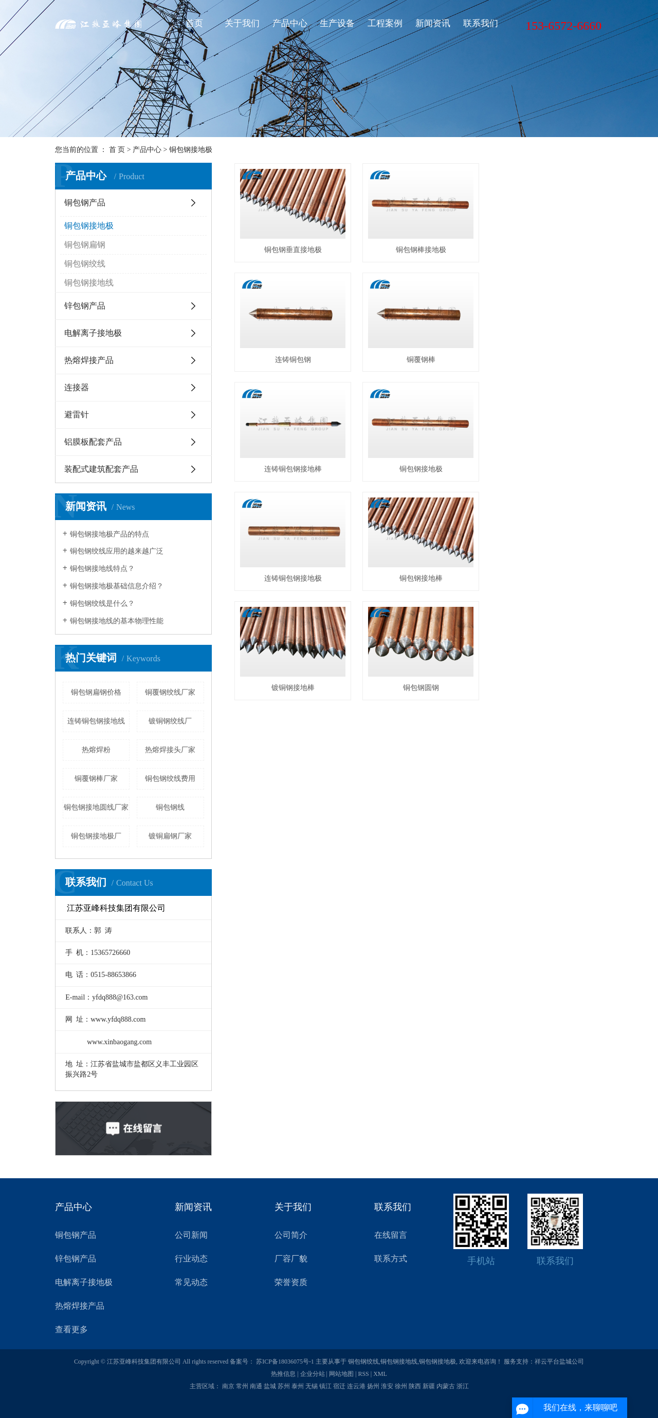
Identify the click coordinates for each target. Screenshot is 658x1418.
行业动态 (191, 1258)
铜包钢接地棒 (419, 466)
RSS (363, 1373)
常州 (242, 1386)
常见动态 (191, 1282)
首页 (194, 23)
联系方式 (390, 1258)
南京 (228, 1386)
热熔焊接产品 (89, 360)
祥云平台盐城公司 (559, 1361)
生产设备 (337, 23)
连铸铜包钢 (545, 249)
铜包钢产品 (84, 202)
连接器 (76, 387)
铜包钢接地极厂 (96, 836)
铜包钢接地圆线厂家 (96, 807)
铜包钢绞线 (84, 263)
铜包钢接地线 (89, 282)
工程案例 (385, 23)
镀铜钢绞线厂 (170, 721)
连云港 (356, 1386)
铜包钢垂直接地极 (292, 249)
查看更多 (71, 1329)
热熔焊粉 (96, 750)
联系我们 (480, 23)
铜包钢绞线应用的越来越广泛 (116, 551)
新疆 (429, 1386)
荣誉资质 (291, 1282)
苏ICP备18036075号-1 (285, 1361)
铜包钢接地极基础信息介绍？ (116, 586)
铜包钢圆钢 (292, 575)
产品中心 (289, 23)
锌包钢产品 (84, 305)
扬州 (373, 1386)
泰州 (297, 1386)
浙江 (462, 1386)
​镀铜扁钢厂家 (170, 836)
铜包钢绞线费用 (170, 778)
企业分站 (312, 1373)
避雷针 (76, 414)
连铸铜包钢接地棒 (419, 357)
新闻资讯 (432, 23)
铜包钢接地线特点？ (102, 568)
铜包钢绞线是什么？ (102, 603)
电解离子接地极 (93, 333)
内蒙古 (445, 1386)
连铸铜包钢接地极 (292, 466)
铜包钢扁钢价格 (96, 692)
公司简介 (291, 1235)
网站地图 (341, 1373)
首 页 (117, 150)
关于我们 (242, 23)
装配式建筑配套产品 (101, 469)
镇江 (325, 1386)
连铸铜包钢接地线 (96, 721)
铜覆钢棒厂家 (96, 778)
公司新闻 (191, 1235)
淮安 (387, 1386)
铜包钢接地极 (190, 150)
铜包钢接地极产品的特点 (109, 534)
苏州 (284, 1386)
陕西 (415, 1386)
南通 (256, 1386)
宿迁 (339, 1386)
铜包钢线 (170, 807)
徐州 (401, 1386)
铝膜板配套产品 (93, 441)
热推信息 (283, 1373)
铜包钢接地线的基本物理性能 (116, 621)
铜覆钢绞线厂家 (170, 692)
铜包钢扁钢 (84, 244)
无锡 (311, 1386)
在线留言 (390, 1235)
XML (380, 1373)
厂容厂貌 (291, 1258)
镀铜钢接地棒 (545, 466)
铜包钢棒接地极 (419, 249)
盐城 (270, 1386)
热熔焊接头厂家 (170, 750)
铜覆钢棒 (292, 357)
